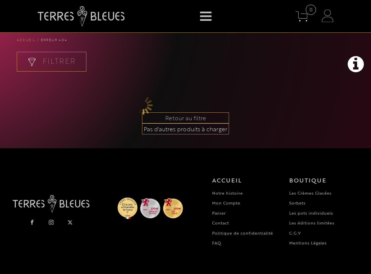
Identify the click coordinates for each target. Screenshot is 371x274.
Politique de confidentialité (242, 233)
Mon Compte (226, 203)
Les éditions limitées (311, 223)
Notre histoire (227, 193)
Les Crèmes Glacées (310, 193)
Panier (219, 213)
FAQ (216, 243)
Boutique (307, 180)
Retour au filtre (185, 118)
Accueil (26, 39)
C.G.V (295, 233)
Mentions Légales (308, 243)
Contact (220, 223)
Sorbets (297, 203)
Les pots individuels (311, 213)
